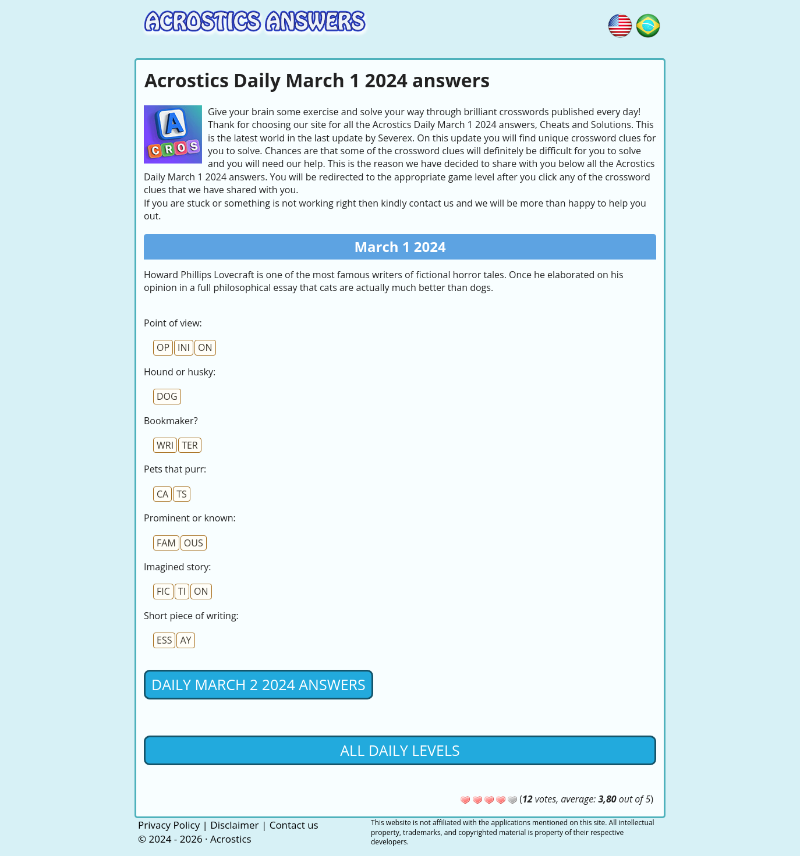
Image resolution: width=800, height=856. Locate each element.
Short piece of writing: (191, 615)
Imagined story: (177, 566)
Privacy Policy (169, 825)
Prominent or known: (190, 518)
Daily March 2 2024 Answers (258, 684)
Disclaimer (234, 825)
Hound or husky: (179, 371)
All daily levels (399, 750)
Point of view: (173, 323)
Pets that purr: (175, 469)
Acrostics (231, 839)
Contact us (294, 825)
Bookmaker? (171, 420)
